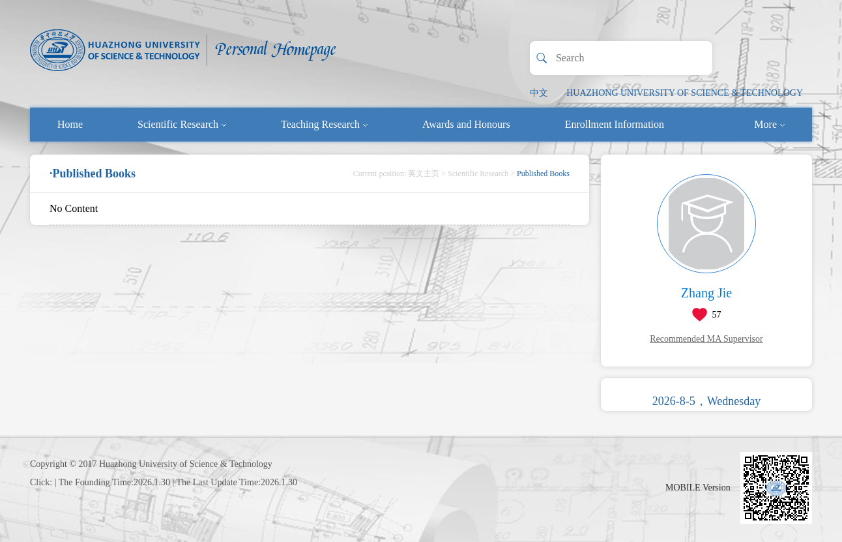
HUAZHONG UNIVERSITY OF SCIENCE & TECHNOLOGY (684, 93)
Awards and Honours (466, 124)
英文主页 (423, 173)
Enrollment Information (614, 124)
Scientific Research (182, 124)
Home (70, 124)
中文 (539, 93)
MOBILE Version (698, 487)
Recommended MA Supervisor (706, 339)
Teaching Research (324, 124)
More (769, 124)
